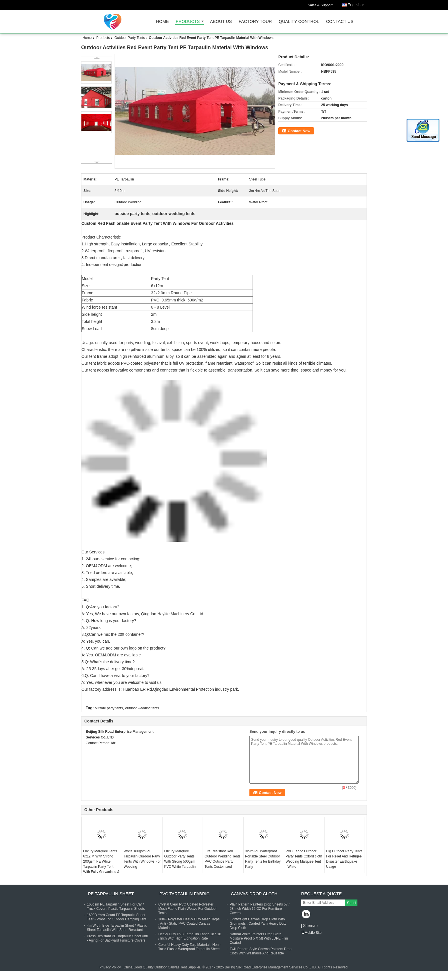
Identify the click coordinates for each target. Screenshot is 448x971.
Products (188, 21)
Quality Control (299, 21)
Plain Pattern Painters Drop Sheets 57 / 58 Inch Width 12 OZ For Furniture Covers (259, 908)
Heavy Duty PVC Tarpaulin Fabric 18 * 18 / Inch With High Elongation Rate (189, 936)
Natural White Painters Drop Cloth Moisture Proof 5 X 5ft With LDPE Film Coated (259, 938)
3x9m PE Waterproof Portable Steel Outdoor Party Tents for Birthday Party (263, 859)
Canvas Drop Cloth (254, 893)
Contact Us (339, 21)
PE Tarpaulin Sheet (111, 893)
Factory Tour (255, 21)
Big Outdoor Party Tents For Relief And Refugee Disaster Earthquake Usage (344, 859)
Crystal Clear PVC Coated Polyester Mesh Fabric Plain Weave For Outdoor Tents (187, 908)
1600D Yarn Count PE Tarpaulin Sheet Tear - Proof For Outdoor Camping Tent (116, 917)
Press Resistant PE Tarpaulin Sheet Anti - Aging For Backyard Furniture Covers (117, 938)
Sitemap (310, 925)
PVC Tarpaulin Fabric (184, 893)
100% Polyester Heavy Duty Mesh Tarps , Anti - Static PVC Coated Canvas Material (189, 923)
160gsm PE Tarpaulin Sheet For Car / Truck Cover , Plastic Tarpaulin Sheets (116, 906)
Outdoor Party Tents (129, 38)
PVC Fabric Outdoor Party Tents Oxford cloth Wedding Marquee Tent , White (304, 859)
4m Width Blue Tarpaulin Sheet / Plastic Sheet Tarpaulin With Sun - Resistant (117, 928)
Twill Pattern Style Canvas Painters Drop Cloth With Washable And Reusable (260, 951)
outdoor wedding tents (142, 708)
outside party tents (109, 708)
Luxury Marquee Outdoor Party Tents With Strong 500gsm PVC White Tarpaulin (180, 859)
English (357, 4)
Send (351, 903)
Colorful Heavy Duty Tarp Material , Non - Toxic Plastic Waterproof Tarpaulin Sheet (189, 947)
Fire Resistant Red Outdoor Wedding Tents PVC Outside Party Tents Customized (223, 859)
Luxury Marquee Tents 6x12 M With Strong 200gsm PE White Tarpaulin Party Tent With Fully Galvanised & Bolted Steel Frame (101, 864)
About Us (221, 21)
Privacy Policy (110, 967)
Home (162, 21)
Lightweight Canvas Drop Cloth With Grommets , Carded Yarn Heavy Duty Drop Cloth (258, 923)
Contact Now (299, 131)
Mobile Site (311, 933)
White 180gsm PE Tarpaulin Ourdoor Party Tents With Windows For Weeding (142, 859)
